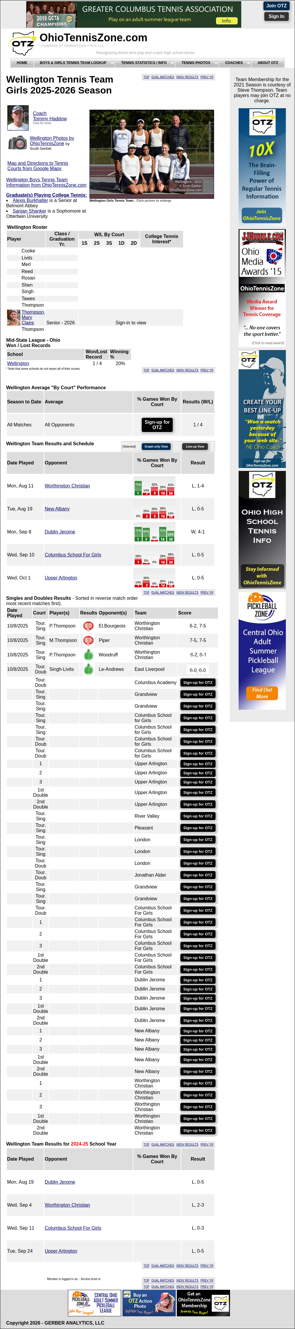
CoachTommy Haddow (50, 116)
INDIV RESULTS (187, 77)
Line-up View (195, 446)
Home (22, 63)
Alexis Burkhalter (30, 200)
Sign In (276, 16)
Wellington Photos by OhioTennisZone (52, 141)
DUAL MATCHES (162, 77)
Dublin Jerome (60, 531)
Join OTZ (276, 5)
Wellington (18, 363)
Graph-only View (156, 446)
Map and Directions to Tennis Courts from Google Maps (37, 166)
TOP (146, 77)
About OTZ (267, 63)
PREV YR (207, 77)
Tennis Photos (195, 63)
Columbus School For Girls (73, 554)
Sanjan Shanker (29, 210)
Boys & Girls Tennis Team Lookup (73, 63)
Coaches (234, 63)
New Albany (57, 508)
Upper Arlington (61, 577)
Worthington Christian (67, 485)
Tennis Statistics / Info (144, 63)
